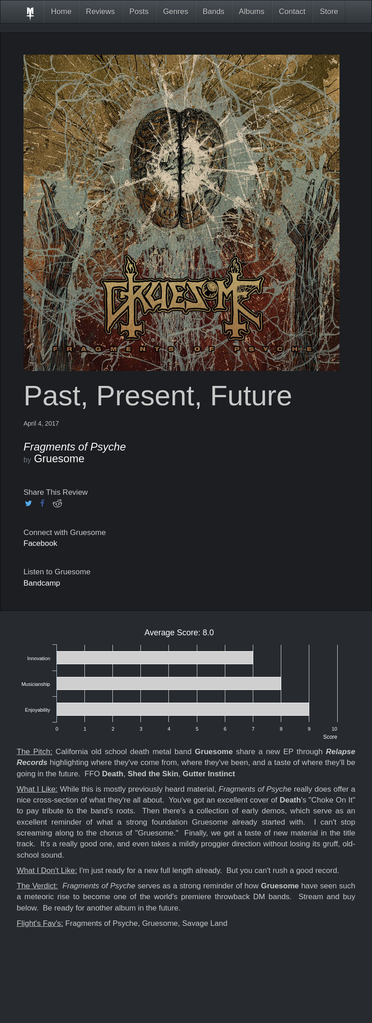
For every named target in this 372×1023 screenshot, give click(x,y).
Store (329, 11)
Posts (139, 11)
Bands (213, 11)
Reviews (100, 11)
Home (61, 11)
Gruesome (59, 458)
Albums (252, 11)
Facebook (40, 543)
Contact (292, 11)
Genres (175, 11)
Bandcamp (41, 583)
